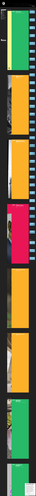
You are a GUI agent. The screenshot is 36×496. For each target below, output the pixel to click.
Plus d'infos (29, 494)
